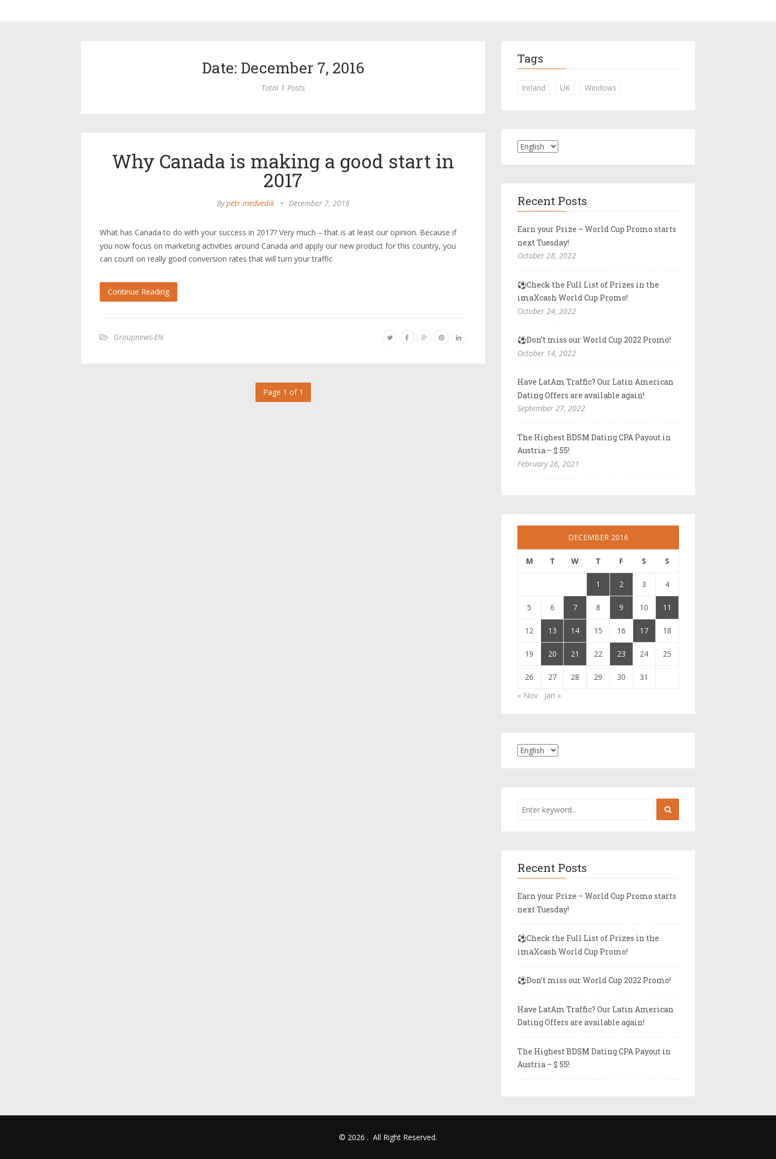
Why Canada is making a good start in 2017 (283, 170)
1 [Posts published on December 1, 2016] (598, 584)
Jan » (552, 695)
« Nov (527, 695)
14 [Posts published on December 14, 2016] (575, 630)
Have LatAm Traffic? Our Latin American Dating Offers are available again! (595, 388)
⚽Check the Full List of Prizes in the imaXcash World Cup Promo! (588, 291)
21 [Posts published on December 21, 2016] (575, 654)
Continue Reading (138, 292)
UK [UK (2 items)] (565, 88)
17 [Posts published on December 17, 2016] (644, 630)
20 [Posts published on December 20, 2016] (552, 654)
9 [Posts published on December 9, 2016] (621, 607)
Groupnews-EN (138, 337)
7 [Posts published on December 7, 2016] (575, 607)
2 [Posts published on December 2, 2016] (621, 584)
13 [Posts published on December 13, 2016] (552, 630)
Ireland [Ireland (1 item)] (533, 88)
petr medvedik (250, 203)
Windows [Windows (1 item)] (600, 88)
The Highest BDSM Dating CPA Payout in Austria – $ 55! (594, 444)
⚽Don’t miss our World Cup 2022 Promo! (594, 340)
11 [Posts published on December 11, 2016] (667, 607)
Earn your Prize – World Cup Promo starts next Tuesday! (596, 236)
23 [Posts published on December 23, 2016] (621, 654)
